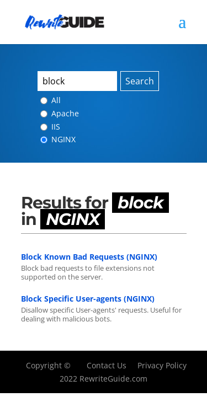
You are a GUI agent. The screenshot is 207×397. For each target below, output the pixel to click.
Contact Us (106, 365)
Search (139, 81)
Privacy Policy (162, 365)
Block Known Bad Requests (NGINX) (89, 256)
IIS (50, 126)
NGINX (58, 139)
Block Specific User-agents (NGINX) (88, 298)
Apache (59, 113)
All (50, 100)
